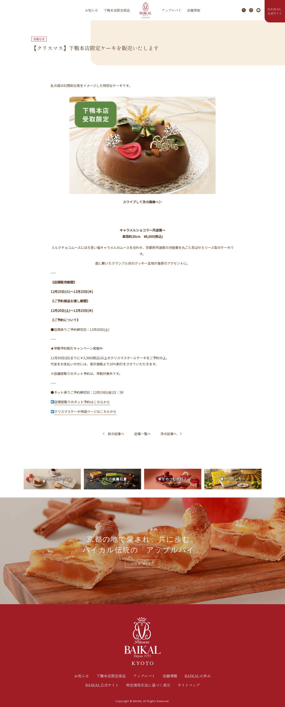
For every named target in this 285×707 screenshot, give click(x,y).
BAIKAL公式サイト (102, 685)
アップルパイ (171, 10)
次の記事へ (168, 433)
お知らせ (91, 10)
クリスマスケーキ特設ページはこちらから (85, 411)
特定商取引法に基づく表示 (148, 685)
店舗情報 (193, 10)
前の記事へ (116, 433)
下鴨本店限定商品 (117, 10)
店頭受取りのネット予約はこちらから (82, 401)
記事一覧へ (142, 433)
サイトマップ (189, 685)
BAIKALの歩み (198, 675)
